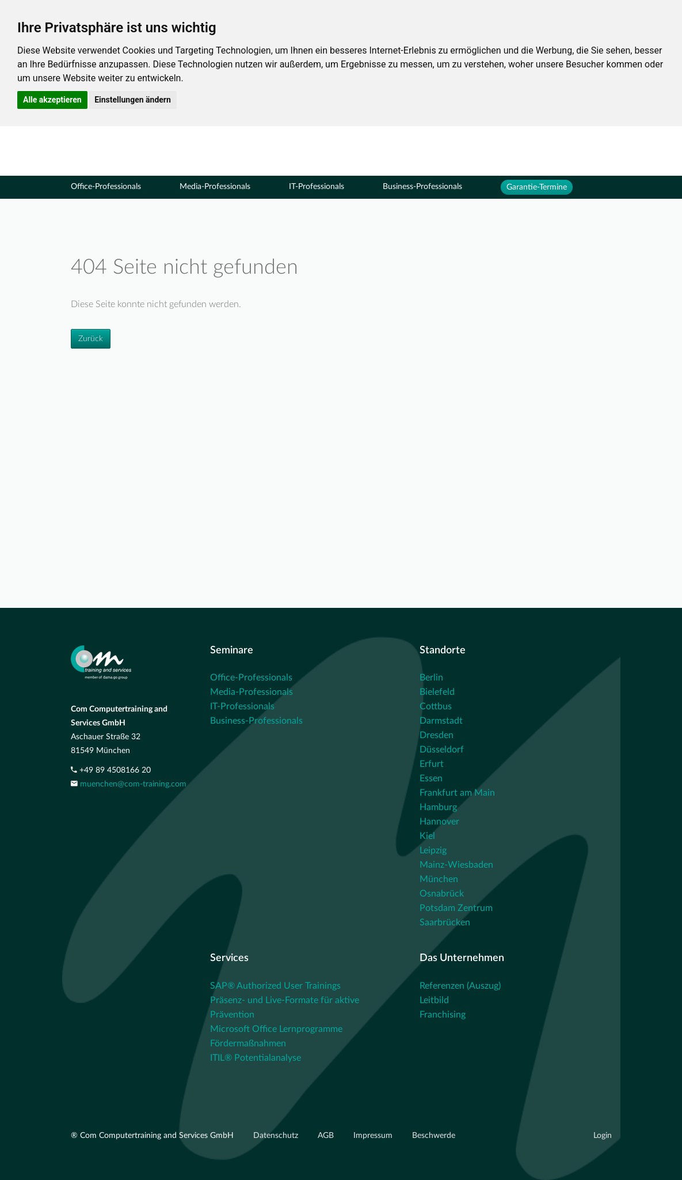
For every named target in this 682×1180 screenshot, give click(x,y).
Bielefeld (437, 692)
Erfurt (432, 764)
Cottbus (436, 706)
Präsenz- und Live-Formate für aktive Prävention (284, 1007)
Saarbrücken (445, 922)
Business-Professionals (422, 187)
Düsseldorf (442, 749)
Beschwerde (433, 1136)
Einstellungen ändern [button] (132, 99)
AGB (327, 1136)
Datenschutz (276, 1136)
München (439, 879)
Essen (431, 778)
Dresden (437, 735)
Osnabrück (442, 893)
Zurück (90, 339)
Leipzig (433, 850)
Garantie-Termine (536, 187)
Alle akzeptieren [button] (52, 99)
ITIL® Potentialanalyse (255, 1057)
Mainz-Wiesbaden (456, 864)
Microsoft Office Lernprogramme (276, 1029)
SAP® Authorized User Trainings (275, 985)
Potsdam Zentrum (456, 908)
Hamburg (438, 807)
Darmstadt (441, 720)
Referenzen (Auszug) (460, 985)
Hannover (439, 821)
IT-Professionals (316, 187)
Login (602, 1136)
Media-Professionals (215, 187)
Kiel (427, 836)
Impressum (374, 1136)
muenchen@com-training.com (133, 784)
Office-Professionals (106, 187)
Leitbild (434, 1000)
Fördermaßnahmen (248, 1043)
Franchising (443, 1014)
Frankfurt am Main (457, 792)
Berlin (431, 677)
